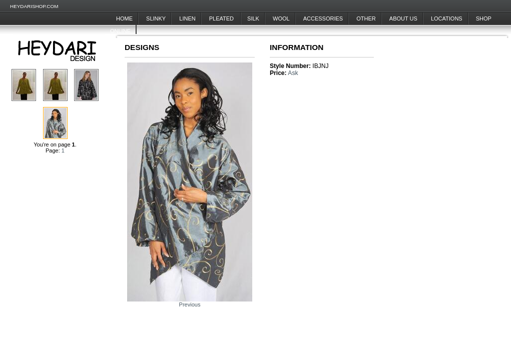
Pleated (222, 19)
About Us (403, 19)
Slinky (156, 19)
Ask (293, 73)
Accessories (323, 19)
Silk (253, 19)
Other (366, 19)
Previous (190, 305)
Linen (187, 19)
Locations (446, 19)
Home (124, 19)
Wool (281, 19)
